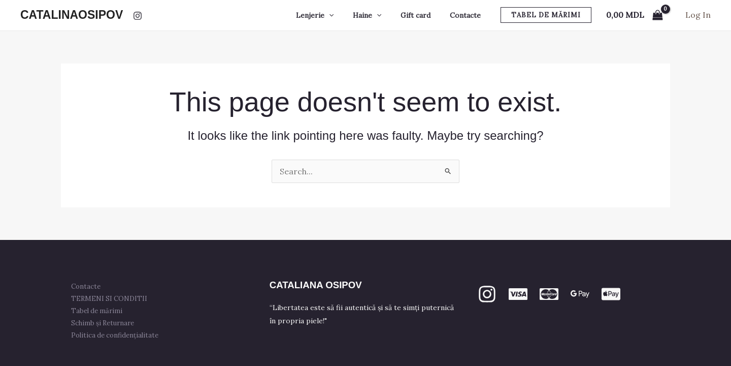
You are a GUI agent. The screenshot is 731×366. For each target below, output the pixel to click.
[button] (546, 15)
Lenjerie (332, 15)
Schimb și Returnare (104, 323)
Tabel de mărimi (98, 311)
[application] (346, 15)
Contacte (467, 15)
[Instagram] (137, 15)
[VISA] (518, 294)
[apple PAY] (611, 294)
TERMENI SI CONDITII (111, 298)
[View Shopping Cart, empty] (634, 15)
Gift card (423, 15)
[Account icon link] (698, 15)
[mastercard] (549, 294)
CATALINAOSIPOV (71, 14)
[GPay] (580, 294)
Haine (380, 15)
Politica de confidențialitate (116, 335)
